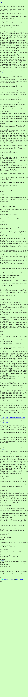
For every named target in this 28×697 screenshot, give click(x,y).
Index (16, 694)
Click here (2, 498)
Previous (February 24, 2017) (7, 694)
